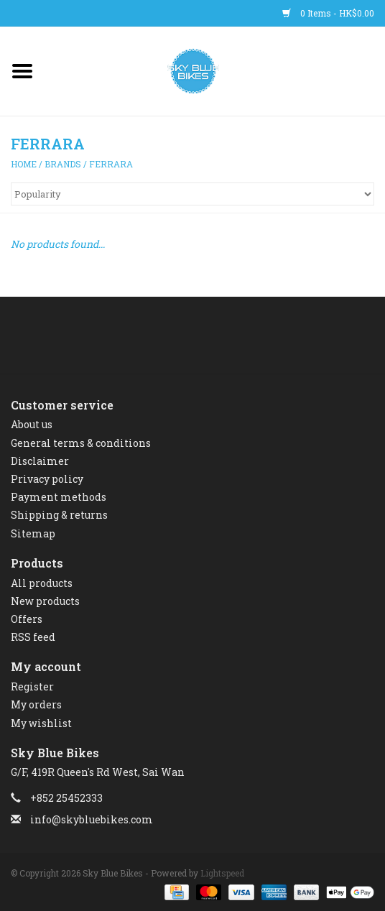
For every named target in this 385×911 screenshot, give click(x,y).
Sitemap (33, 533)
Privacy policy (47, 479)
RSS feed (33, 637)
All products (42, 583)
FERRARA (111, 164)
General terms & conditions (81, 443)
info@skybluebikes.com (91, 819)
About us (31, 424)
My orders (36, 704)
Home (24, 164)
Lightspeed (222, 873)
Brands (63, 164)
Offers (26, 619)
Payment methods (58, 497)
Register (32, 686)
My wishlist (41, 723)
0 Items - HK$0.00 (328, 13)
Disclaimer (40, 461)
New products (45, 601)
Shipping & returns (59, 515)
